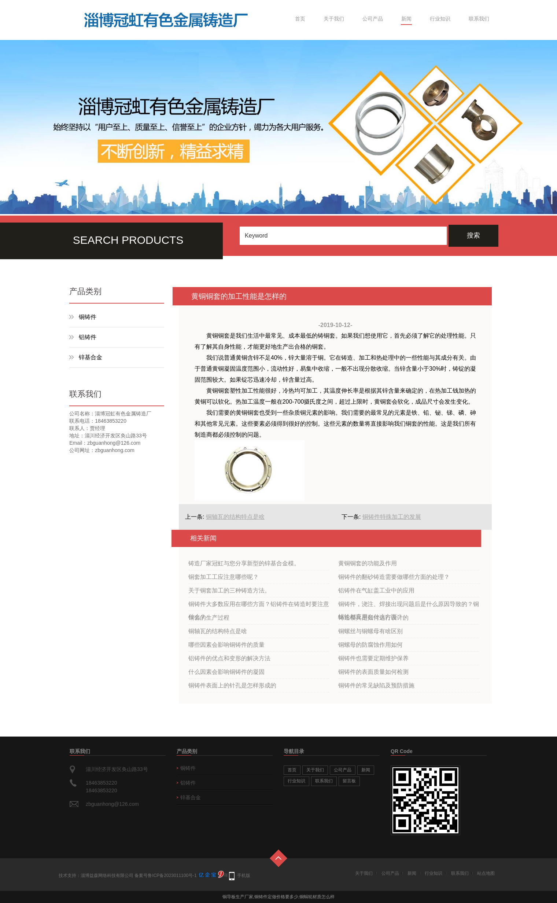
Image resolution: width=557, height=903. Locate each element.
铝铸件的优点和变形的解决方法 (229, 658)
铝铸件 (87, 337)
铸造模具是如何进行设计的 (373, 617)
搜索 (473, 235)
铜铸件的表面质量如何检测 (373, 672)
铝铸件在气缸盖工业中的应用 (376, 590)
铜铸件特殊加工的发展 (391, 517)
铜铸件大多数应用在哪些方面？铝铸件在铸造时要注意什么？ (258, 606)
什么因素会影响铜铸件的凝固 (226, 672)
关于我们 (334, 19)
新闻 (406, 19)
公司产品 (372, 19)
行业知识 (440, 19)
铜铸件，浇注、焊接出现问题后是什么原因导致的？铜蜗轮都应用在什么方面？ (408, 606)
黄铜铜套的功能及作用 (367, 563)
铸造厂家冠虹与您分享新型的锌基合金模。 (244, 563)
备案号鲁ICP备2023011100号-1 (165, 875)
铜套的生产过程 (208, 617)
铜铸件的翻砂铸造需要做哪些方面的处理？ (394, 577)
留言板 (349, 780)
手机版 (243, 875)
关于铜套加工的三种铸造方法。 (229, 590)
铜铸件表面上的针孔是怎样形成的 (232, 685)
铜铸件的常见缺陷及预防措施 (376, 685)
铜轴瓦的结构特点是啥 (235, 517)
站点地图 (486, 873)
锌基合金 (90, 357)
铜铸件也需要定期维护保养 (373, 658)
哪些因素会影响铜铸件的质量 (226, 645)
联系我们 (479, 19)
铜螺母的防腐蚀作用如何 (370, 645)
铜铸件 (87, 317)
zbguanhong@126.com (112, 804)
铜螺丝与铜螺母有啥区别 (370, 631)
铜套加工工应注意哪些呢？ (223, 577)
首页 (300, 19)
